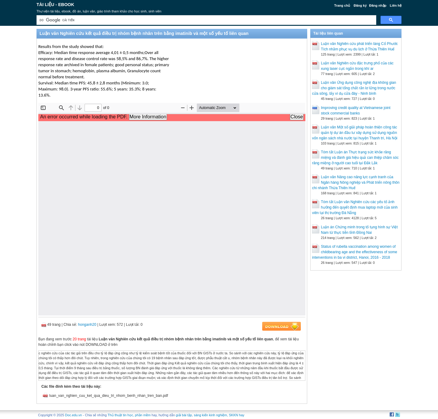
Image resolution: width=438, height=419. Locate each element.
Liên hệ (395, 5)
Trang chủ (342, 5)
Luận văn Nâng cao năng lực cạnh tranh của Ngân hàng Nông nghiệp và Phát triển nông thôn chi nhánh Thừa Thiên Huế (355, 182)
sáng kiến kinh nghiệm (210, 415)
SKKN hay (237, 415)
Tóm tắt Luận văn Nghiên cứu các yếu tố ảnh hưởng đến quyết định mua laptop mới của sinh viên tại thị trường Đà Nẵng (355, 207)
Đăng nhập (378, 5)
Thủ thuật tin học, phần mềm (129, 415)
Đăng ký (360, 5)
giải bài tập (184, 415)
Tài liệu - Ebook (55, 4)
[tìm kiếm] (206, 20)
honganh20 (87, 324)
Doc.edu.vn (73, 415)
